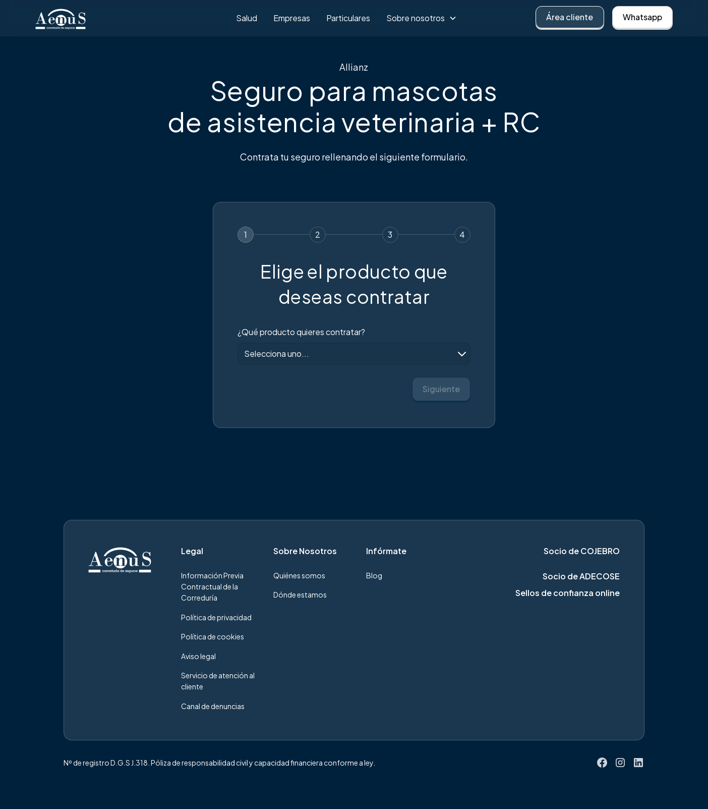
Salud (246, 18)
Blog (374, 575)
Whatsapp (642, 17)
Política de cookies (212, 636)
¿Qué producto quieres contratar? (301, 332)
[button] (421, 18)
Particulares (348, 18)
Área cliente (569, 17)
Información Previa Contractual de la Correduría (212, 587)
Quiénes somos (299, 575)
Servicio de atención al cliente (218, 681)
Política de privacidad (216, 617)
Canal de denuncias (213, 706)
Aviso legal (198, 656)
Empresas (291, 18)
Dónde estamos (300, 594)
